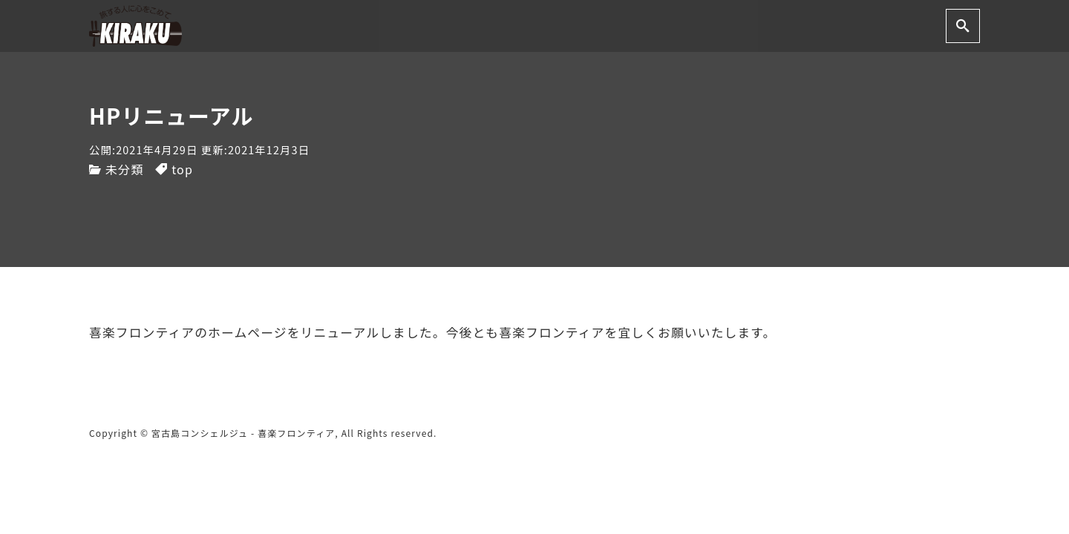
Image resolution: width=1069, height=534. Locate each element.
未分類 (124, 169)
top (182, 169)
